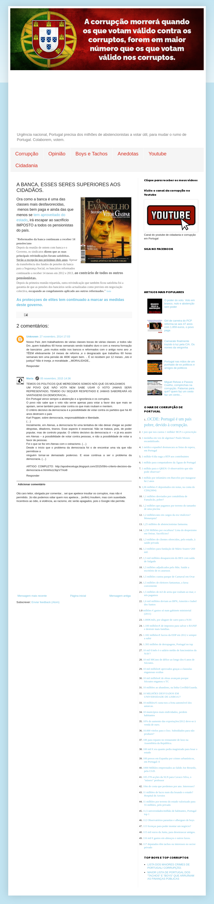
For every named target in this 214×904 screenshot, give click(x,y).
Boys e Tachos (92, 153)
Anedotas (127, 153)
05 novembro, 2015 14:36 (55, 378)
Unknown (32, 336)
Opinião (56, 153)
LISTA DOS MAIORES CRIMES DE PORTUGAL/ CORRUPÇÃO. (168, 866)
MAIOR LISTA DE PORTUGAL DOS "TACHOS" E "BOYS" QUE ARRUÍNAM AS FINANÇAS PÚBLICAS (170, 875)
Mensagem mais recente (32, 595)
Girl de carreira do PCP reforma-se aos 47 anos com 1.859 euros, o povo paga (179, 325)
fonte (109, 291)
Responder (33, 366)
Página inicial (78, 595)
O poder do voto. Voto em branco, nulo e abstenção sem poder (179, 303)
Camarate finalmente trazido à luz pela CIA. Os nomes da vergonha (179, 344)
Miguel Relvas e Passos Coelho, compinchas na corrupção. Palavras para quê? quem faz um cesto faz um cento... (179, 388)
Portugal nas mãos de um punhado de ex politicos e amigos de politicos (179, 364)
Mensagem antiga (120, 595)
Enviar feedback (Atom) (45, 602)
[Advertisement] (107, 101)
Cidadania (26, 165)
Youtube (157, 153)
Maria (30, 378)
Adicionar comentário (31, 484)
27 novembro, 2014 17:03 (55, 336)
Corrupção (26, 153)
